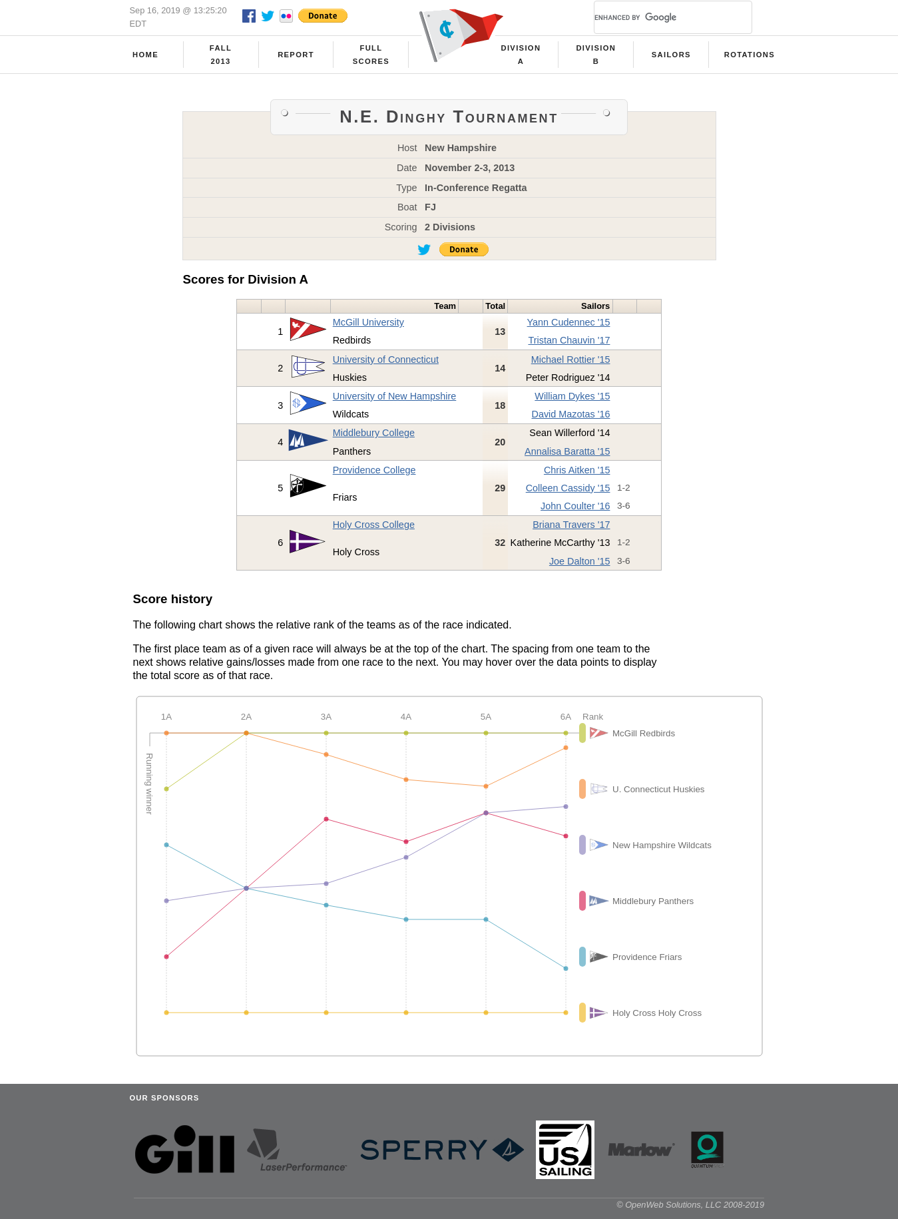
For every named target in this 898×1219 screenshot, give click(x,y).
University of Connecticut (386, 359)
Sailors (671, 55)
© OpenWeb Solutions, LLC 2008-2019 (690, 1205)
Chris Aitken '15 (577, 470)
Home (145, 55)
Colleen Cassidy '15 (568, 488)
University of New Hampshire (395, 396)
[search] (657, 17)
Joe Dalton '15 (579, 561)
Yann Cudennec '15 (568, 322)
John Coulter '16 (575, 506)
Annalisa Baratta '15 (567, 451)
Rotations (749, 55)
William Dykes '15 (572, 396)
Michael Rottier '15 (570, 359)
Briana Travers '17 (571, 524)
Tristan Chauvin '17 (569, 340)
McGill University (368, 322)
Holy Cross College (374, 524)
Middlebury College (374, 432)
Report (296, 55)
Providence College (374, 470)
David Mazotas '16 (571, 414)
